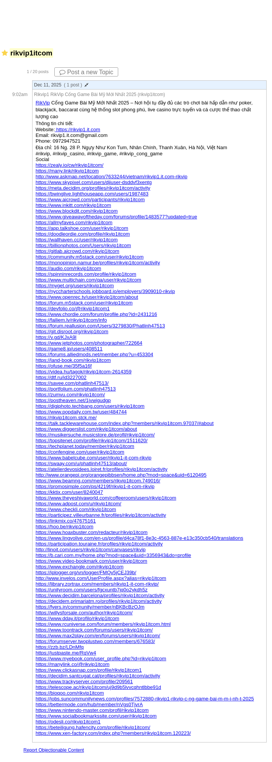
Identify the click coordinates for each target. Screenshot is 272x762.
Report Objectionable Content (53, 750)
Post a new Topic (86, 72)
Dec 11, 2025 (61, 85)
